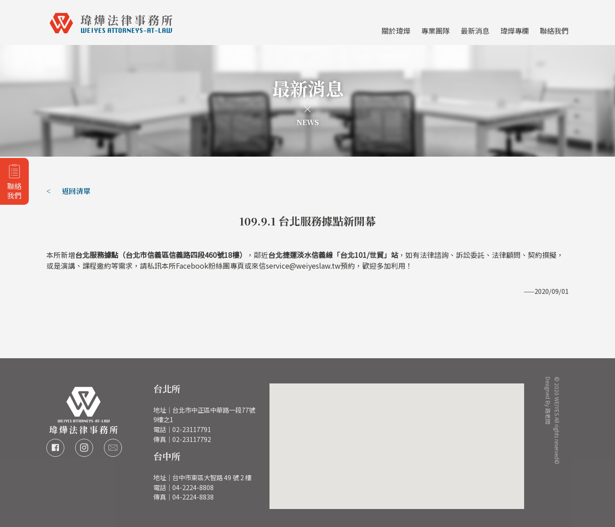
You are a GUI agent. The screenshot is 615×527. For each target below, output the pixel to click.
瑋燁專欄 (514, 30)
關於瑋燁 (396, 30)
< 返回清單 (68, 191)
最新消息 (475, 30)
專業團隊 (435, 30)
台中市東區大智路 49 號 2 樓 (211, 477)
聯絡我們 (554, 30)
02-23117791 (191, 429)
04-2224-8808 (193, 487)
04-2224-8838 (193, 496)
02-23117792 (191, 439)
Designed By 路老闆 (548, 392)
